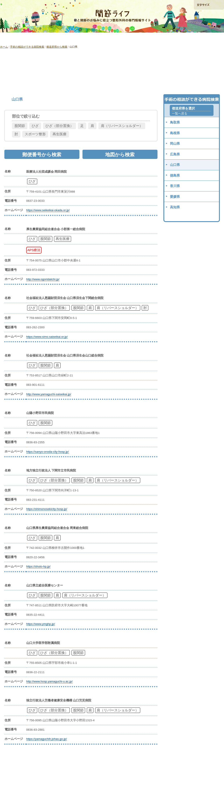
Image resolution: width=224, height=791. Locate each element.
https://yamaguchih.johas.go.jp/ (46, 739)
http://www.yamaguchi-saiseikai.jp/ (48, 394)
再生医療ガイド (156, 38)
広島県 (175, 154)
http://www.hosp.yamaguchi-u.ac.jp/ (49, 681)
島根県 (175, 133)
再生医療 (59, 134)
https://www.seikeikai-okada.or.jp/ (48, 210)
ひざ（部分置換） (60, 126)
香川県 (175, 186)
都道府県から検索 (56, 46)
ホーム (4, 46)
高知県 (175, 207)
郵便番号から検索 (112, 82)
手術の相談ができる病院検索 (209, 28)
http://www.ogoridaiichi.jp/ (43, 279)
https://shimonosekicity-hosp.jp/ (46, 509)
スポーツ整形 (35, 134)
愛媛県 (175, 196)
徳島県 (175, 175)
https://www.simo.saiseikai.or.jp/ (47, 336)
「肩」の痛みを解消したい (111, 38)
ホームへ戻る (13, 4)
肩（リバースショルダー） (122, 126)
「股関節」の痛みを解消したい (67, 38)
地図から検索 (184, 82)
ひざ (35, 126)
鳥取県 (175, 122)
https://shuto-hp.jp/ (38, 566)
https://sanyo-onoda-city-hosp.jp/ (47, 451)
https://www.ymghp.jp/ (40, 624)
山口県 (175, 165)
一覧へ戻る (179, 113)
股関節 (19, 126)
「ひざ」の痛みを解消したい (22, 38)
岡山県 (175, 143)
